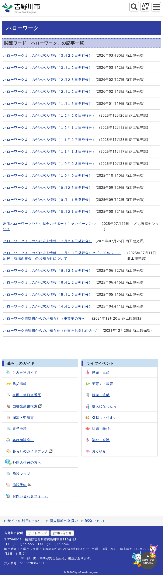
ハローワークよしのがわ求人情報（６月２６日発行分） (47, 270)
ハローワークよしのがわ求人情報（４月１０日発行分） (47, 306)
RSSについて (95, 520)
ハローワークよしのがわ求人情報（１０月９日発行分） (47, 175)
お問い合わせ (62, 533)
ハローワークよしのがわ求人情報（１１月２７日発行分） (49, 139)
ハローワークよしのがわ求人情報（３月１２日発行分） (47, 67)
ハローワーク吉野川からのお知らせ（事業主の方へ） (46, 318)
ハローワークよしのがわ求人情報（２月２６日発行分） (47, 79)
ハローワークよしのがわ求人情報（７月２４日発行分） (47, 241)
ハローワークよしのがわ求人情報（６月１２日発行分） (47, 282)
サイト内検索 (134, 6)
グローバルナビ (156, 6)
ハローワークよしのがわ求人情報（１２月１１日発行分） (49, 127)
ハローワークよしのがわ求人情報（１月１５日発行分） (47, 103)
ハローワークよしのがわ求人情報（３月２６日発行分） (47, 55)
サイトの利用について (25, 520)
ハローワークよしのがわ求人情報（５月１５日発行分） (47, 294)
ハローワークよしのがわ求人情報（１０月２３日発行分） (49, 163)
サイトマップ (37, 533)
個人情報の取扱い (64, 520)
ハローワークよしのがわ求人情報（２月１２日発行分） (47, 91)
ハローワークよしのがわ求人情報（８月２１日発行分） (47, 211)
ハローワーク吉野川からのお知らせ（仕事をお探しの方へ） (51, 330)
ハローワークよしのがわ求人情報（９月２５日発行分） (47, 187)
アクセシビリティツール (145, 6)
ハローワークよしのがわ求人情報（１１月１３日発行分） (49, 151)
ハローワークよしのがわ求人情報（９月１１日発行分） (47, 199)
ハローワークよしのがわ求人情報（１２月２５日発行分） (49, 115)
